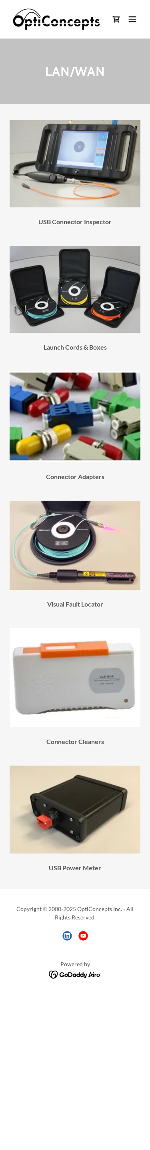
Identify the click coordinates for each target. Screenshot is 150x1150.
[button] (132, 19)
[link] (55, 19)
